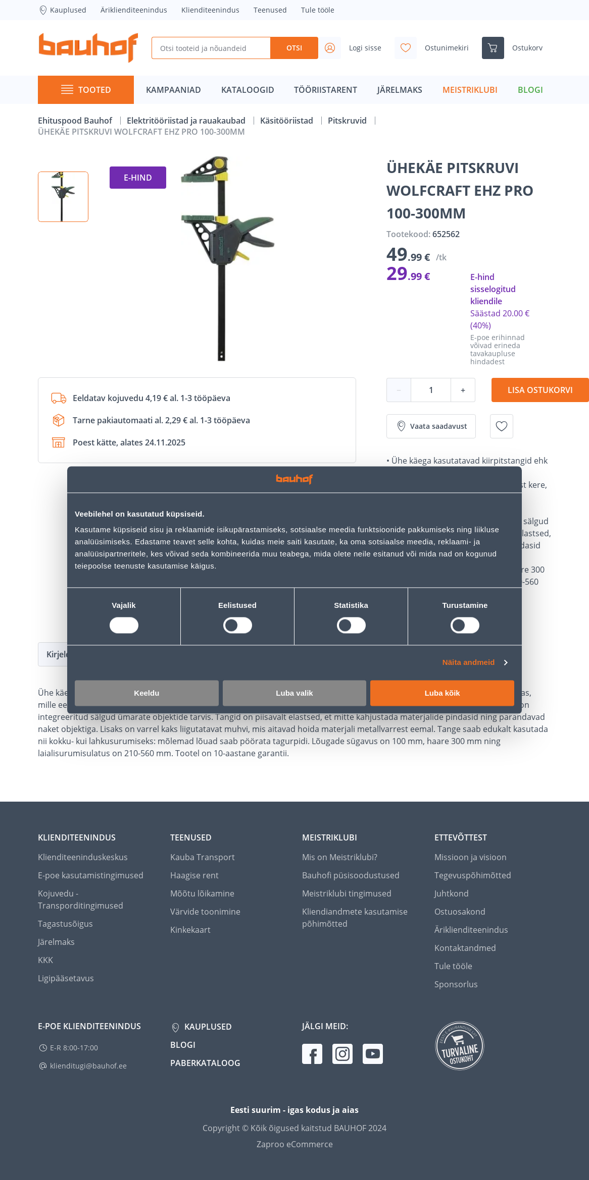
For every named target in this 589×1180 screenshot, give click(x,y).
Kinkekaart (190, 929)
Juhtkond (451, 893)
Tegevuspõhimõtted (472, 875)
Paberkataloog (205, 1063)
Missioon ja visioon (470, 857)
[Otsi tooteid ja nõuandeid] (211, 48)
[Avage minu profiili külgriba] (354, 48)
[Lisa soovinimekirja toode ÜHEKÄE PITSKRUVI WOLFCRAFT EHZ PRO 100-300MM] (501, 426)
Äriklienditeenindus (134, 10)
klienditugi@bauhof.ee (88, 1066)
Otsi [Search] (294, 47)
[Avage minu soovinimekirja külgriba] (435, 48)
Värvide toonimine (205, 911)
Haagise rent (194, 875)
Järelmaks (56, 941)
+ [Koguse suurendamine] (463, 390)
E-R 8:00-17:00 (74, 1047)
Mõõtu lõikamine (202, 893)
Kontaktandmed (465, 947)
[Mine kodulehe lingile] (88, 48)
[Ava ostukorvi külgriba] (516, 48)
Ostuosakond (459, 911)
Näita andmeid (469, 662)
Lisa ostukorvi (540, 390)
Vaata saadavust (431, 426)
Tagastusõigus (65, 923)
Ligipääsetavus (66, 978)
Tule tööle (317, 10)
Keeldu (146, 693)
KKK (45, 960)
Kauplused (62, 10)
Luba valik (294, 693)
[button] (63, 197)
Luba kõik (442, 693)
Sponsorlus (456, 984)
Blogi (182, 1044)
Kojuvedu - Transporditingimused (80, 899)
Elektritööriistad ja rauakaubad (187, 120)
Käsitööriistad (287, 120)
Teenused (270, 10)
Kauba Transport (202, 857)
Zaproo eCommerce (295, 1144)
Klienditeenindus (210, 10)
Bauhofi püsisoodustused (351, 875)
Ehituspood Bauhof (76, 120)
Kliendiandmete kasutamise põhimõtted (355, 917)
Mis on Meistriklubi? (339, 857)
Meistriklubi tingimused (346, 893)
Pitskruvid (348, 120)
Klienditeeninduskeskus (83, 857)
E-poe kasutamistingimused (90, 875)
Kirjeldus (63, 654)
